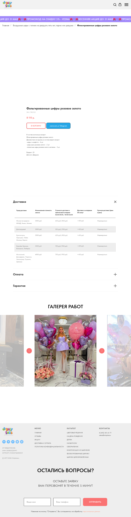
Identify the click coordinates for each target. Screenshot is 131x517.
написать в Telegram (58, 126)
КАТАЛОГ (71, 428)
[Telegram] (8, 441)
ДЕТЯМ (69, 440)
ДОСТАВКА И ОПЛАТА (43, 443)
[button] (114, 4)
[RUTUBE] (13, 441)
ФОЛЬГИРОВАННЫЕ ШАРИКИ (78, 454)
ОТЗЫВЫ (38, 436)
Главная (5, 25)
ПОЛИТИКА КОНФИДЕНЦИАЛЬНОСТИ (49, 447)
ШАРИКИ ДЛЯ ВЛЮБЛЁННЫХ (78, 457)
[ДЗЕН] (17, 441)
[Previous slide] (29, 350)
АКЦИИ (37, 440)
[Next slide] (102, 350)
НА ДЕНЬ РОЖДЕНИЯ (75, 436)
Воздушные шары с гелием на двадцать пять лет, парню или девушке (43, 25)
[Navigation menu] (126, 4)
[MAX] (21, 441)
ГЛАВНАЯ (38, 433)
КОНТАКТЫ (104, 428)
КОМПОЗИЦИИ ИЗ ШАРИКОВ (78, 450)
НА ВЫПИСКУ (72, 443)
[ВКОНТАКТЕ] (4, 441)
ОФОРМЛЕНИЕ (72, 447)
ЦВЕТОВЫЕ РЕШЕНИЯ (75, 433)
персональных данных (91, 511)
